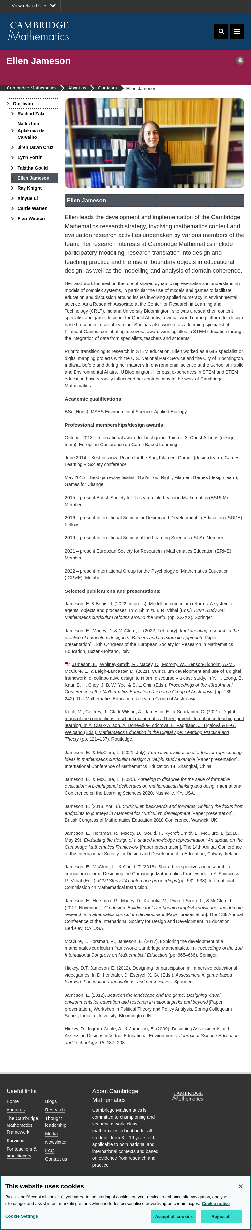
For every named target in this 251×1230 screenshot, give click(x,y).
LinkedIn (236, 6)
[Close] (240, 1186)
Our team (23, 103)
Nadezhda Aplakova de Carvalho (30, 130)
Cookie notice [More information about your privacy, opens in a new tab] (216, 1203)
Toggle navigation (237, 31)
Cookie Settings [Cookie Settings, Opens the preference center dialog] (21, 1216)
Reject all (220, 1216)
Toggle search (221, 31)
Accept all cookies (174, 1216)
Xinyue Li (27, 198)
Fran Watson (31, 218)
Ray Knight (29, 188)
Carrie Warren (32, 208)
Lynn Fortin (29, 157)
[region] (125, 1203)
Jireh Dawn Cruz (35, 147)
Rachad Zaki (30, 113)
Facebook (213, 6)
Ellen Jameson (33, 178)
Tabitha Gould (32, 167)
